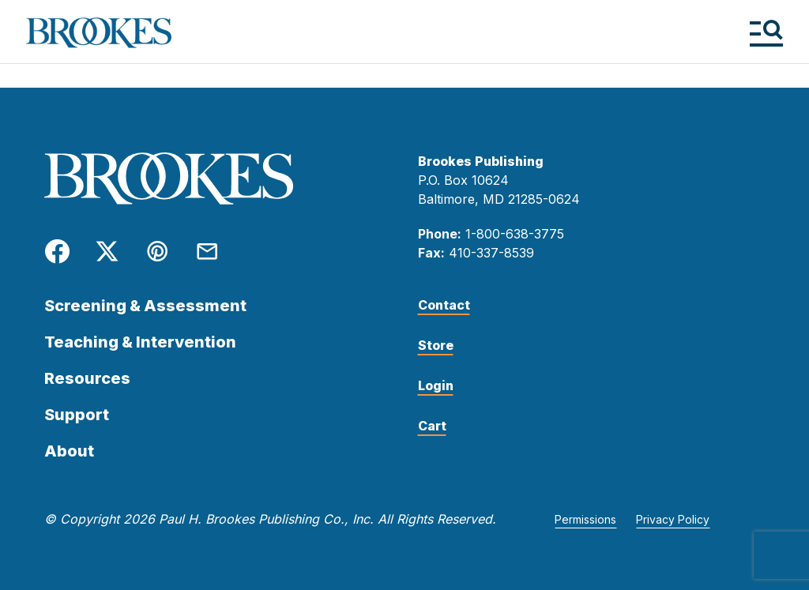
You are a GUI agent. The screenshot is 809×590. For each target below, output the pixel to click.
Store (435, 345)
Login (435, 385)
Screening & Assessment (145, 305)
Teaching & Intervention (140, 342)
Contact (444, 305)
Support (76, 414)
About (69, 451)
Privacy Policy (672, 519)
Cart (432, 426)
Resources (87, 378)
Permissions (585, 519)
